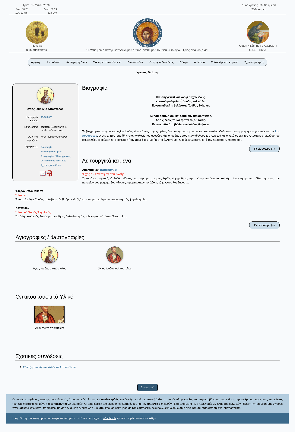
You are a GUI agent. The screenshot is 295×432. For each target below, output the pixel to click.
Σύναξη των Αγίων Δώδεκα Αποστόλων (49, 367)
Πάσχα (183, 62)
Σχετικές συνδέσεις (51, 165)
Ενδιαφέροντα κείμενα (224, 62)
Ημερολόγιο (53, 62)
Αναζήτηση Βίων (76, 62)
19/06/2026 (46, 117)
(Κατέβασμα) (108, 169)
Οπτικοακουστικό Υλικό (53, 160)
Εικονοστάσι (135, 62)
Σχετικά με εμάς (254, 62)
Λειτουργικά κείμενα (51, 151)
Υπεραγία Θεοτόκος (161, 62)
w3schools (109, 418)
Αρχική (35, 62)
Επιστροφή (147, 387)
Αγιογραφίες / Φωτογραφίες (56, 156)
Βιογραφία (46, 147)
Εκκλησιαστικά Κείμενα (107, 62)
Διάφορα (199, 62)
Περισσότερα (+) (264, 148)
